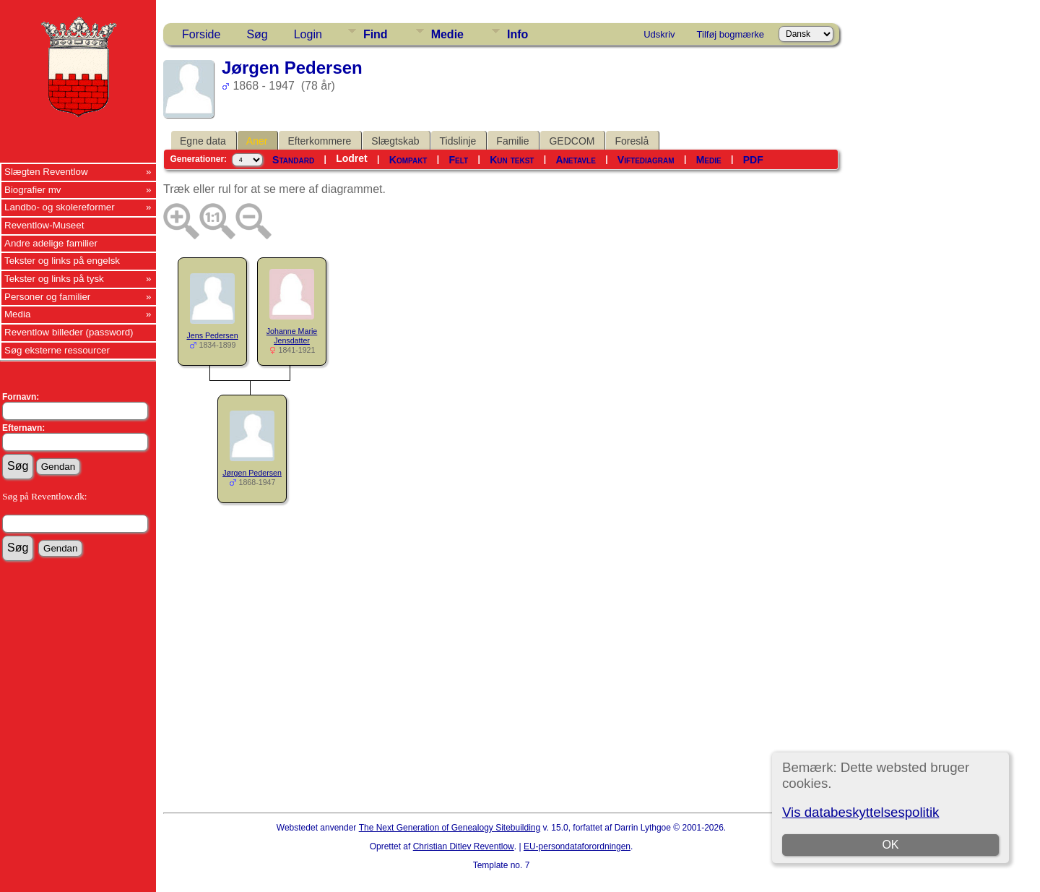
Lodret (352, 158)
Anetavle (576, 160)
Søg (256, 34)
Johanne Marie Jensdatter (292, 336)
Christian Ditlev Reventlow (463, 846)
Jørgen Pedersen (252, 472)
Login (308, 34)
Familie (512, 141)
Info (517, 34)
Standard (293, 160)
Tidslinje (458, 141)
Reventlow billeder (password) (69, 332)
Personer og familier (47, 296)
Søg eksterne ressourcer (57, 350)
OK (890, 845)
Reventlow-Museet (44, 225)
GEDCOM (571, 141)
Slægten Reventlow (46, 171)
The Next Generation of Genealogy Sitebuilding (450, 828)
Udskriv (659, 34)
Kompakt (408, 160)
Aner (257, 141)
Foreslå (632, 141)
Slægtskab (395, 141)
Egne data (203, 141)
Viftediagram (646, 160)
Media (17, 314)
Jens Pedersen (212, 335)
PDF (753, 160)
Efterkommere (319, 141)
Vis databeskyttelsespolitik (860, 812)
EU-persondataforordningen (577, 846)
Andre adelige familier (51, 243)
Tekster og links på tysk (54, 278)
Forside (201, 34)
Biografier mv (32, 189)
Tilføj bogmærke (730, 34)
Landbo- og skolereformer (59, 207)
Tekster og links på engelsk (62, 260)
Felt (459, 160)
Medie (447, 34)
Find (375, 34)
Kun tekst (512, 160)
